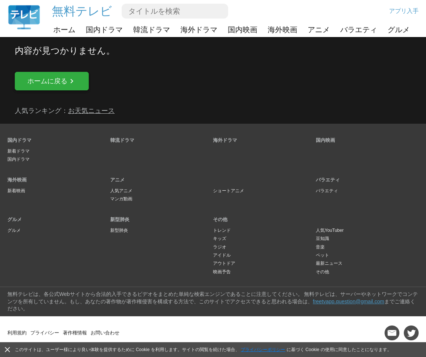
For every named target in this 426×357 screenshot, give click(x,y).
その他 (220, 219)
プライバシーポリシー (263, 349)
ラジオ (219, 247)
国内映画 (242, 30)
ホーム (64, 30)
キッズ (219, 238)
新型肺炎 (119, 219)
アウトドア (224, 263)
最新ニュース (329, 263)
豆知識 (322, 238)
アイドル (222, 255)
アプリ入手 (404, 11)
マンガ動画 (121, 198)
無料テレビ (82, 11)
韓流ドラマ (151, 30)
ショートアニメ (228, 190)
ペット (322, 255)
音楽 (320, 247)
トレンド (222, 230)
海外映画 (282, 30)
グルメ (399, 30)
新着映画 (16, 190)
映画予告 (222, 271)
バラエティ (358, 30)
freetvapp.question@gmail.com (348, 301)
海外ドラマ (198, 30)
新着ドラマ (18, 151)
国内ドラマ (104, 30)
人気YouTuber (330, 230)
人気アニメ (121, 190)
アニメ (319, 30)
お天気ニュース (91, 110)
